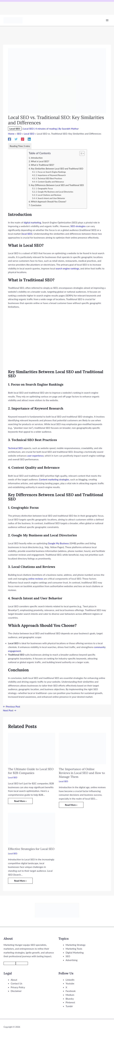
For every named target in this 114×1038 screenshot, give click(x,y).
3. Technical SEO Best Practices (49, 178)
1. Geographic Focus (44, 188)
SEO (68, 956)
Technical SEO (15, 448)
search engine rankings (67, 268)
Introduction (37, 158)
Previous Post (11, 706)
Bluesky (70, 998)
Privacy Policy (18, 987)
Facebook (71, 991)
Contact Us (16, 983)
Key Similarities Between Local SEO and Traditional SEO (57, 168)
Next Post (9, 710)
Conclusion (36, 205)
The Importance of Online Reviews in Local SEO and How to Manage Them (82, 773)
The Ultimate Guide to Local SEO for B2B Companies (31, 771)
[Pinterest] (22, 139)
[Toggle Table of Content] (80, 153)
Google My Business (58, 543)
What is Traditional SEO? (42, 165)
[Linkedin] (29, 139)
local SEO (27, 233)
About (14, 979)
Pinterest (70, 1002)
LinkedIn (70, 979)
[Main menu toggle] (107, 20)
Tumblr (69, 1006)
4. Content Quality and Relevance (50, 182)
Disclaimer (16, 991)
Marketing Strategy (76, 944)
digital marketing (32, 222)
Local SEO (14, 128)
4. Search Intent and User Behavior (50, 198)
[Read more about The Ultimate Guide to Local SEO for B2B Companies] (31, 748)
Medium (70, 994)
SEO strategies (78, 226)
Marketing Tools (74, 948)
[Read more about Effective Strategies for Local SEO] (31, 828)
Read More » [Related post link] (20, 801)
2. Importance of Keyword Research (51, 175)
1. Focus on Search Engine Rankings (51, 172)
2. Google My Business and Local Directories (54, 192)
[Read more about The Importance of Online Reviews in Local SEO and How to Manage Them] (82, 748)
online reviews (35, 578)
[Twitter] (16, 139)
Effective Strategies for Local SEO (31, 849)
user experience (35, 455)
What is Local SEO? (40, 161)
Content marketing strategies (54, 479)
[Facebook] (9, 139)
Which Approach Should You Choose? (48, 201)
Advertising (71, 960)
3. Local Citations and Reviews (48, 195)
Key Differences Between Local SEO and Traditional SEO (57, 185)
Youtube (70, 983)
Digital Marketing (75, 952)
